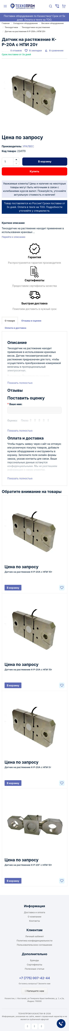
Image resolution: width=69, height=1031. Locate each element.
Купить (34, 171)
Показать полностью (19, 382)
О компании (34, 916)
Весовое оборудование (52, 23)
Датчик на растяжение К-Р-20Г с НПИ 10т (28, 864)
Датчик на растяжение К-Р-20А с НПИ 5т (28, 767)
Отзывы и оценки (31, 320)
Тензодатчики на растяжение (36, 27)
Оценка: (12, 420)
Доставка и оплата (34, 912)
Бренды (34, 960)
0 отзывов (16, 50)
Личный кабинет (34, 936)
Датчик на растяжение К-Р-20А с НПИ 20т (25, 31)
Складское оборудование (25, 23)
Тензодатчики (11, 27)
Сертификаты (34, 964)
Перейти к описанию (13, 236)
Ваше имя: (15, 404)
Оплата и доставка (15, 327)
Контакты (34, 920)
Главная (5, 23)
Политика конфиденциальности (34, 940)
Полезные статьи (34, 968)
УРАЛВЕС (28, 146)
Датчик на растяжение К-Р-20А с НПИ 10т (28, 571)
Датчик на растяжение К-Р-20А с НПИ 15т (28, 669)
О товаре (10, 320)
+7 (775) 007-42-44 (34, 978)
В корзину (44, 161)
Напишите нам (34, 990)
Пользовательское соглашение (34, 944)
